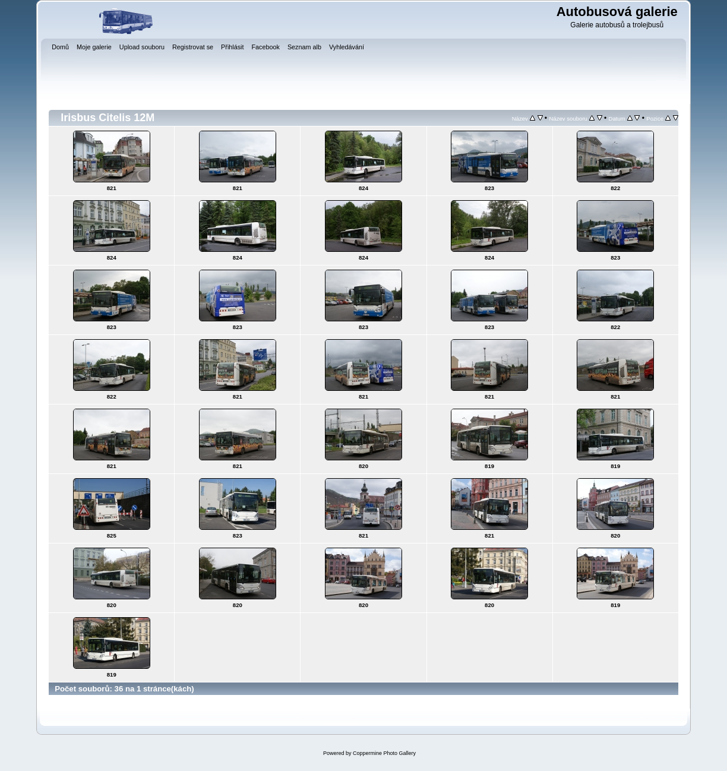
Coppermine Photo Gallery (384, 753)
